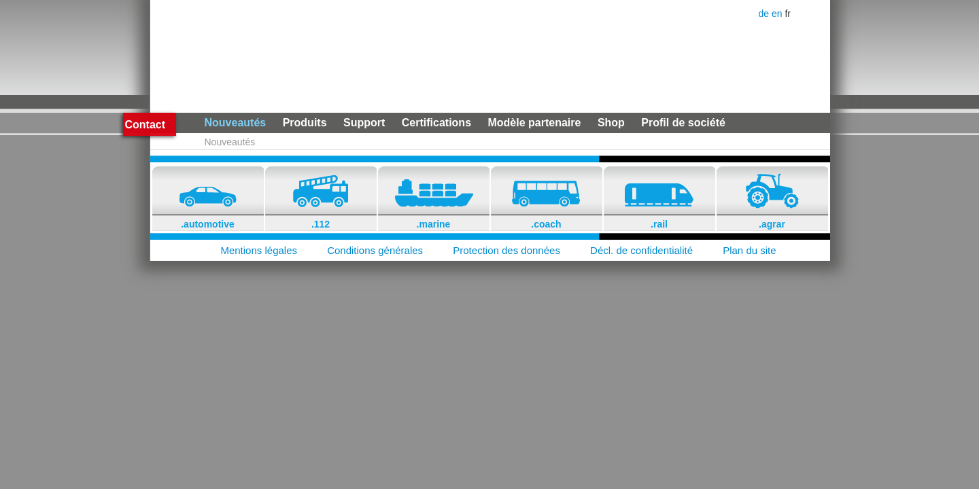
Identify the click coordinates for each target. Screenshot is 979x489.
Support (364, 122)
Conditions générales (375, 250)
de (765, 13)
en (778, 13)
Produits (305, 122)
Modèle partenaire (534, 122)
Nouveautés (236, 122)
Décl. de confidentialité (641, 250)
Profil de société (683, 122)
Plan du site (749, 250)
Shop (611, 122)
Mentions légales (258, 250)
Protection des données (506, 250)
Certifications (436, 122)
